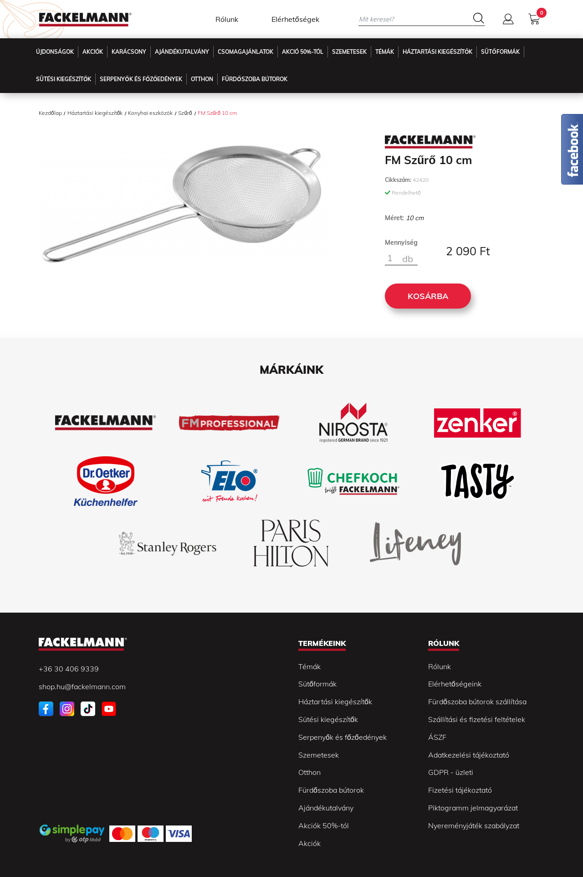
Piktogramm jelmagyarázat (473, 807)
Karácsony (129, 51)
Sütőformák (500, 51)
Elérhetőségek (295, 19)
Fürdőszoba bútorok (331, 789)
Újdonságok (55, 51)
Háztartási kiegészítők (437, 51)
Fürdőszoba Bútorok (254, 79)
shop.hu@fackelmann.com (82, 686)
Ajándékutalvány (182, 51)
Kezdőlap (50, 112)
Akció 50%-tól (302, 51)
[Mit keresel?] (415, 19)
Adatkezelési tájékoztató (468, 754)
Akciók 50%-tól (323, 825)
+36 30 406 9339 (69, 668)
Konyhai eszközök (150, 112)
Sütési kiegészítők (63, 79)
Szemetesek (349, 51)
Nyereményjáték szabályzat (473, 825)
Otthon (202, 79)
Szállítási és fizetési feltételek (476, 719)
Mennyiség (401, 242)
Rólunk (226, 19)
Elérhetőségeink (454, 683)
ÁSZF (437, 737)
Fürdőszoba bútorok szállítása (477, 701)
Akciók (92, 51)
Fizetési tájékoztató (460, 789)
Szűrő (185, 112)
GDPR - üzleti (450, 772)
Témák (384, 51)
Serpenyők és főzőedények (141, 79)
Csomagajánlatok (245, 51)
